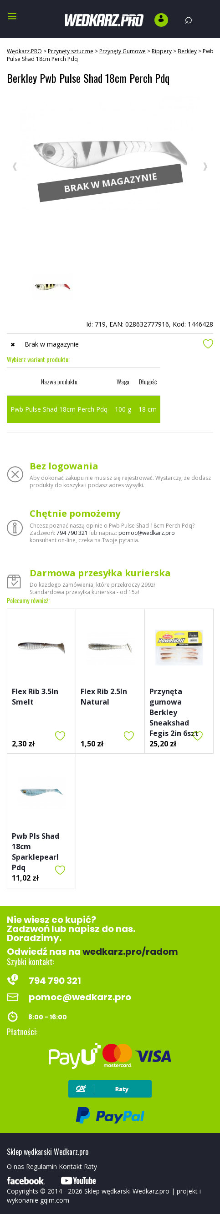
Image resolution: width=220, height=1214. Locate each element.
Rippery (162, 51)
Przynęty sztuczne (70, 51)
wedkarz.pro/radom (130, 951)
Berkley (187, 51)
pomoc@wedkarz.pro (146, 533)
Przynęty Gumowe (122, 51)
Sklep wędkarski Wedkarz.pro (126, 1191)
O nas (15, 1166)
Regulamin (41, 1166)
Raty (90, 1166)
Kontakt (70, 1166)
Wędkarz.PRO (24, 51)
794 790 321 (72, 533)
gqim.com (54, 1200)
